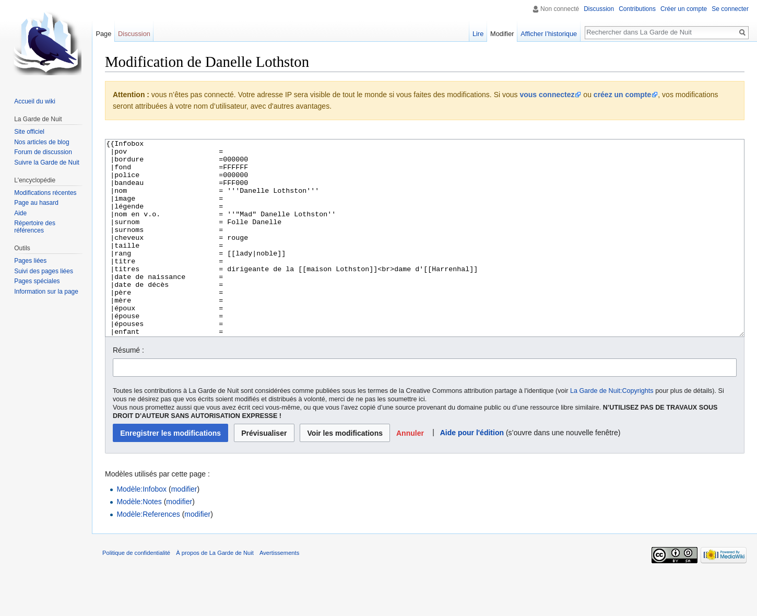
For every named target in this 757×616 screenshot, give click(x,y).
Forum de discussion (43, 152)
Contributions (637, 9)
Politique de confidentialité (136, 592)
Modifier (502, 34)
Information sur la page (46, 291)
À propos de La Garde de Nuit (215, 592)
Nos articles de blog (41, 142)
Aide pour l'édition (472, 472)
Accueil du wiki (34, 101)
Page (103, 34)
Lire (477, 34)
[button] (410, 472)
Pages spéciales (37, 281)
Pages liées (30, 260)
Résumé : (128, 389)
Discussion (599, 9)
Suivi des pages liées (43, 271)
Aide (20, 213)
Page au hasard (36, 202)
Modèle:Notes (138, 541)
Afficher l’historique (549, 34)
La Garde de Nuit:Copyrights (612, 430)
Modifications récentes (45, 192)
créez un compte (622, 94)
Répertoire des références (34, 226)
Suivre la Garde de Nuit (46, 162)
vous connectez (546, 94)
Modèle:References (148, 553)
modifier (184, 528)
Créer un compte (683, 9)
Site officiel (29, 131)
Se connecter (730, 9)
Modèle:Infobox (141, 528)
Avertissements (279, 592)
